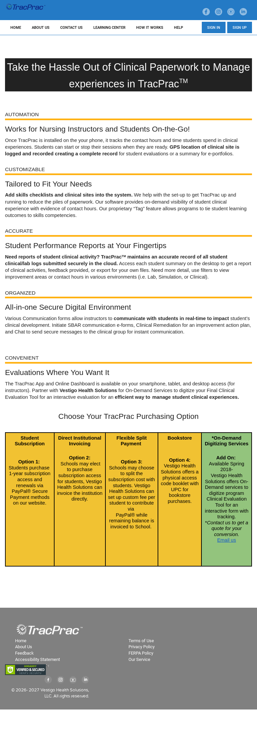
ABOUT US (41, 27)
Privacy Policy (141, 646)
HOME (15, 27)
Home (20, 640)
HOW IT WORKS (149, 27)
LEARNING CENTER (109, 27)
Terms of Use (141, 640)
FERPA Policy (140, 653)
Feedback (24, 653)
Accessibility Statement (37, 659)
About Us (23, 646)
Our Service (139, 659)
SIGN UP (240, 27)
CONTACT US (71, 27)
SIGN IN (213, 27)
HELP (178, 27)
